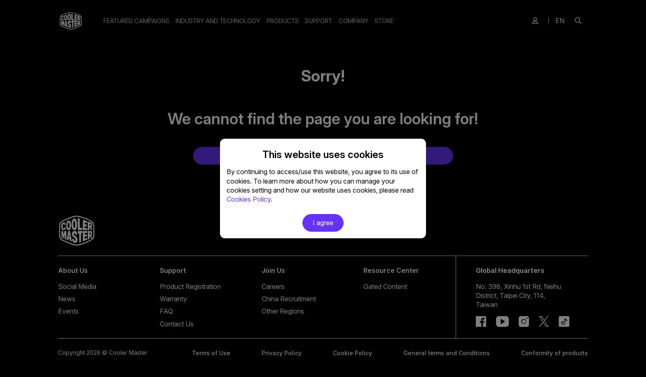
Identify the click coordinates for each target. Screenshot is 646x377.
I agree (323, 223)
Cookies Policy (249, 199)
